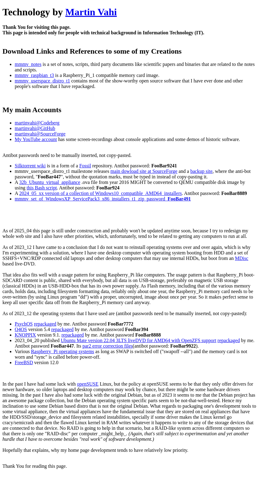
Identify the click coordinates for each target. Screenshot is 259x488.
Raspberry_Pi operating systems (62, 351)
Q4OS (21, 329)
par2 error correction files (107, 346)
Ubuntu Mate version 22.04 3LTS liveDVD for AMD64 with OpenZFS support (138, 340)
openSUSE (87, 384)
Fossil (85, 165)
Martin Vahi (91, 11)
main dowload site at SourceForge (143, 171)
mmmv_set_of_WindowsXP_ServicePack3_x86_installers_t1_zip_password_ (103, 198)
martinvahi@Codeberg (37, 122)
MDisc (242, 258)
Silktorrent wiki (30, 165)
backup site (201, 171)
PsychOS (24, 323)
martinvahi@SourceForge (40, 133)
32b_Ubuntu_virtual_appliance (49, 182)
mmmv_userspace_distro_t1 (42, 80)
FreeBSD (24, 362)
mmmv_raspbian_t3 (34, 75)
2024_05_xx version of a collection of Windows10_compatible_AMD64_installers (100, 193)
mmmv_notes (28, 64)
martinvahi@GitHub (35, 128)
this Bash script (42, 187)
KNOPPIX (25, 334)
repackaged (45, 323)
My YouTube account (36, 139)
